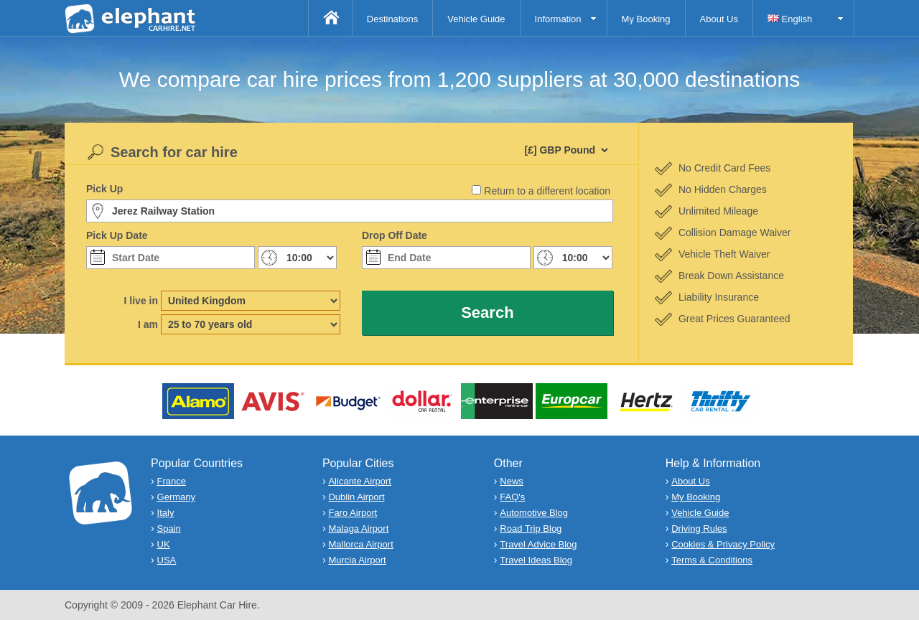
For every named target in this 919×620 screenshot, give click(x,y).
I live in (141, 300)
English (790, 19)
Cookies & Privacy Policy (723, 544)
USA (167, 560)
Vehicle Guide (476, 19)
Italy (165, 512)
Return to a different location (547, 191)
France (171, 481)
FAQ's (512, 497)
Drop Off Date (394, 235)
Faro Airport (352, 512)
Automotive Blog (534, 512)
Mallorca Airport (360, 544)
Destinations (393, 19)
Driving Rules (699, 528)
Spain (169, 528)
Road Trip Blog (530, 528)
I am (148, 324)
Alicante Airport (359, 481)
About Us (719, 19)
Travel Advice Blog (538, 544)
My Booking (646, 19)
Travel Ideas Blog (536, 560)
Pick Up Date (117, 235)
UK (163, 544)
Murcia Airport (357, 560)
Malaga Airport (358, 528)
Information (558, 19)
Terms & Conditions (711, 560)
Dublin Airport (356, 497)
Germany (176, 497)
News (511, 481)
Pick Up (104, 188)
